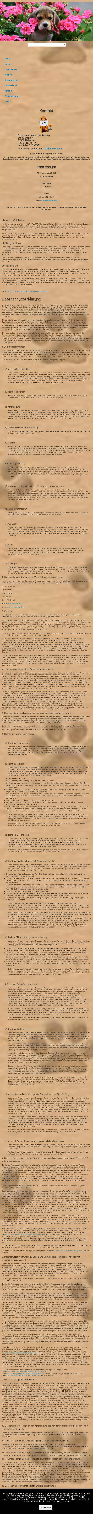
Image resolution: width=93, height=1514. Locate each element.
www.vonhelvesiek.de (17, 607)
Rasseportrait (11, 80)
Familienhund (11, 85)
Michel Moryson (53, 148)
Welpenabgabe (12, 96)
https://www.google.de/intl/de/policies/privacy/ (25, 1372)
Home (7, 59)
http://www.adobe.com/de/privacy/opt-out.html (23, 1234)
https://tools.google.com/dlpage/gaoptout (21, 1353)
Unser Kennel (11, 69)
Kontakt (8, 91)
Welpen (8, 75)
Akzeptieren (46, 1508)
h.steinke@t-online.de (49, 200)
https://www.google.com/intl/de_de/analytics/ (23, 1375)
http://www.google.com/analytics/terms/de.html (25, 1373)
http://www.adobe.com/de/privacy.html (66, 1251)
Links (7, 101)
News (7, 64)
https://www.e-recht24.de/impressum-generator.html (28, 291)
